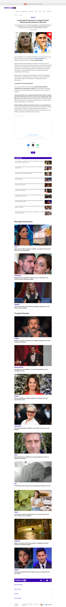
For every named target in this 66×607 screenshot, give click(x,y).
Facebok (28, 146)
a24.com (40, 4)
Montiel (33, 152)
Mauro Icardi (49, 11)
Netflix (44, 11)
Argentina (17, 11)
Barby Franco (31, 11)
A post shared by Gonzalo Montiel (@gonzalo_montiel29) (33, 136)
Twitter (33, 146)
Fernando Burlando (24, 11)
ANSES (36, 11)
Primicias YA (16, 15)
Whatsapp (37, 146)
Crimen (40, 11)
